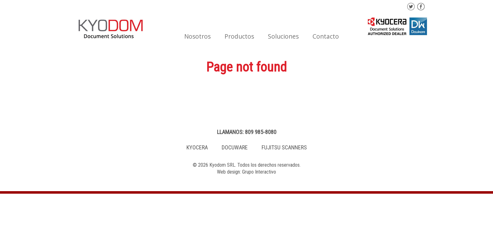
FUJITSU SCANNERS (284, 147)
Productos (239, 36)
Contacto (326, 36)
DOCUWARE (235, 147)
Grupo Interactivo (259, 172)
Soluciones (283, 36)
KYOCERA (197, 147)
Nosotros (197, 36)
